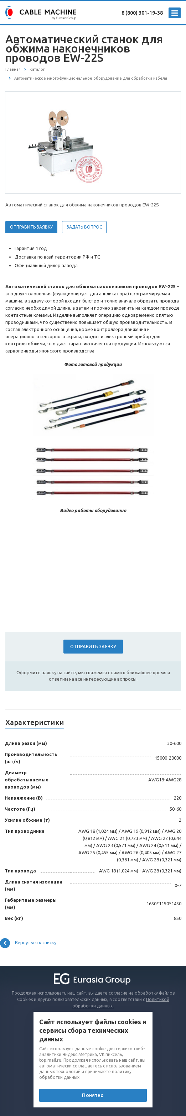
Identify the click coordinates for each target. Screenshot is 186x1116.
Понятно (93, 1095)
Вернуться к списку (28, 943)
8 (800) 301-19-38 (142, 13)
